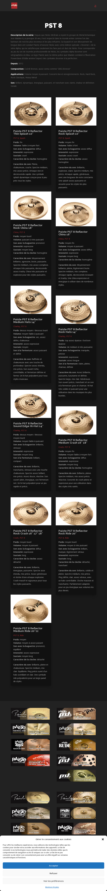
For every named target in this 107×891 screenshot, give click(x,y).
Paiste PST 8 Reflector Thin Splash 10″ (27, 132)
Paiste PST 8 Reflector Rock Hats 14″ (73, 330)
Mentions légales (52, 887)
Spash (22, 138)
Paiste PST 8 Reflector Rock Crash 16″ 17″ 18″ (28, 532)
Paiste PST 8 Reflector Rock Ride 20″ (73, 532)
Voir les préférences (53, 881)
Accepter (53, 865)
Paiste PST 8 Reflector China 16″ (73, 233)
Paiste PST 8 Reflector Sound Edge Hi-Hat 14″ (28, 425)
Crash (16, 537)
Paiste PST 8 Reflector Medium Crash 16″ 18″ (73, 441)
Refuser (53, 873)
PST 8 (16, 138)
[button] (102, 839)
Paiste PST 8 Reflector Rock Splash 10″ (73, 132)
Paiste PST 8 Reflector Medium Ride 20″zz (27, 629)
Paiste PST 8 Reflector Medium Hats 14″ (27, 320)
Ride (22, 635)
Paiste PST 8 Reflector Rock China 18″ (27, 226)
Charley (16, 326)
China (15, 232)
